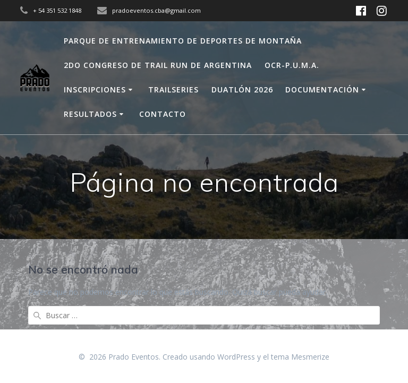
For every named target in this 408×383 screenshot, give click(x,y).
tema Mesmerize (300, 357)
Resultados (90, 114)
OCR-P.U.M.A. (292, 65)
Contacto (162, 114)
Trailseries (173, 89)
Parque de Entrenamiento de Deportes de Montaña (183, 41)
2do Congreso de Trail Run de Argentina (158, 65)
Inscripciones (95, 89)
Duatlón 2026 (242, 89)
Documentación (322, 89)
